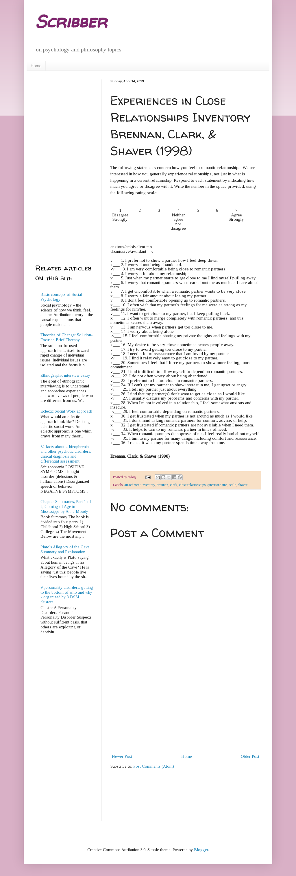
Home (36, 66)
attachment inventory (139, 485)
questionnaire (217, 485)
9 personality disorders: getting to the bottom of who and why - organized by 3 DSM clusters (66, 594)
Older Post (250, 756)
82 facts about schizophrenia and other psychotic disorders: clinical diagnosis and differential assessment (65, 454)
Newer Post (122, 756)
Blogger (201, 850)
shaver (242, 485)
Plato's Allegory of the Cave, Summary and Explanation (65, 549)
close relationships (192, 485)
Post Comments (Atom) (153, 766)
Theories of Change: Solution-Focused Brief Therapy (66, 337)
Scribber (71, 21)
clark (173, 485)
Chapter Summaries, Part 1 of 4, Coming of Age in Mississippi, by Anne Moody (65, 507)
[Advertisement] (185, 709)
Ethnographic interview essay (65, 375)
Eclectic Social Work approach (66, 411)
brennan (162, 485)
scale (232, 485)
